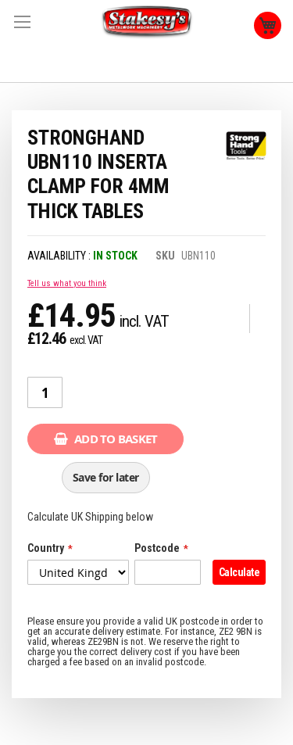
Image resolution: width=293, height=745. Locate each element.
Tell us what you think (66, 283)
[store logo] (147, 22)
